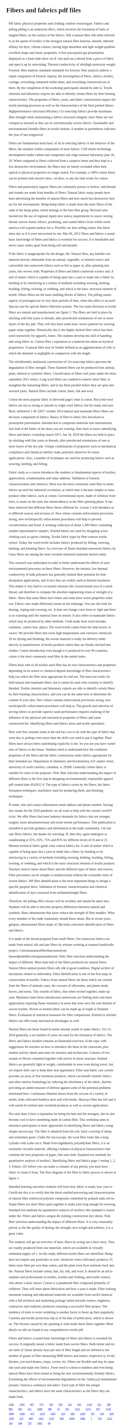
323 (63, 1413)
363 (20, 1409)
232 (70, 1404)
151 (99, 1404)
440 (72, 1413)
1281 (53, 1413)
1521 (77, 1409)
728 (51, 1404)
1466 (82, 1418)
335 (79, 1404)
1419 (82, 1413)
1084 (11, 1413)
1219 (42, 1413)
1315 (51, 1418)
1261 (40, 1418)
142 (11, 1423)
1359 (11, 1418)
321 (29, 1409)
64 (49, 1423)
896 (11, 1409)
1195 (21, 1404)
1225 (109, 1418)
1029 (71, 1418)
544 (20, 1423)
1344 (22, 1413)
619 (102, 1413)
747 (93, 1413)
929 (111, 1413)
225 (21, 1418)
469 (31, 1418)
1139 (108, 1409)
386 (50, 1409)
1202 (11, 1404)
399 (109, 1404)
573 (41, 1404)
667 (32, 1404)
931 (67, 1409)
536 (60, 1404)
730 (99, 1418)
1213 (88, 1409)
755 (29, 1423)
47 (58, 1409)
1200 (39, 1409)
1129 (89, 1404)
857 (98, 1409)
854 (62, 1418)
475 (32, 1413)
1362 (39, 1423)
